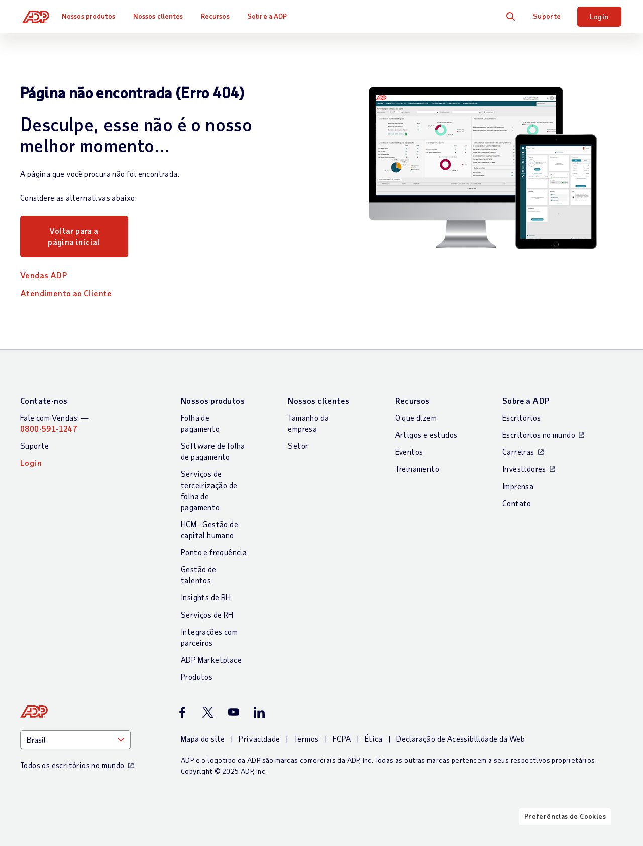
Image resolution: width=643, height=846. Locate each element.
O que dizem (416, 417)
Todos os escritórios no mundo (72, 765)
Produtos (196, 676)
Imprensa (517, 486)
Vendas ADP (43, 275)
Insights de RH (206, 597)
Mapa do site (203, 738)
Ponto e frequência (214, 552)
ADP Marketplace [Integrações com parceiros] (211, 659)
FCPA (342, 738)
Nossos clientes (162, 16)
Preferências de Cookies (565, 837)
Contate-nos (43, 400)
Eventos (409, 451)
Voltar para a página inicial (74, 236)
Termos (306, 738)
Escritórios (521, 417)
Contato (516, 503)
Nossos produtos (93, 16)
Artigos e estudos (426, 434)
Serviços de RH (207, 614)
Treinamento (417, 468)
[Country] (75, 739)
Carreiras (518, 451)
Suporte (547, 16)
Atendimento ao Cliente (66, 293)
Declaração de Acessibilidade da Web (460, 738)
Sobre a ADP (271, 16)
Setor (298, 445)
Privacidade (259, 738)
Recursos (219, 16)
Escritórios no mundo (538, 434)
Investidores (524, 468)
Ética (374, 738)
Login (599, 16)
